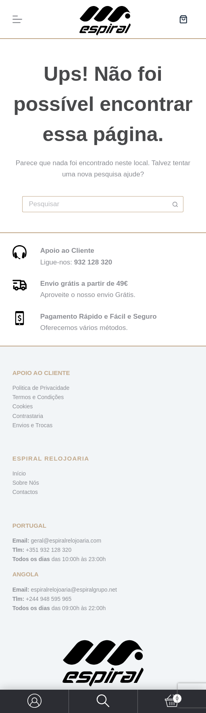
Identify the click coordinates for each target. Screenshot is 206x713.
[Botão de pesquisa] (175, 204)
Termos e (24, 397)
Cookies (22, 406)
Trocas (43, 425)
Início (19, 473)
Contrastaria (27, 416)
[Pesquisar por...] (94, 204)
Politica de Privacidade (41, 388)
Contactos (25, 492)
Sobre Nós (25, 482)
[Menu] (17, 19)
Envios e (23, 425)
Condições (50, 397)
